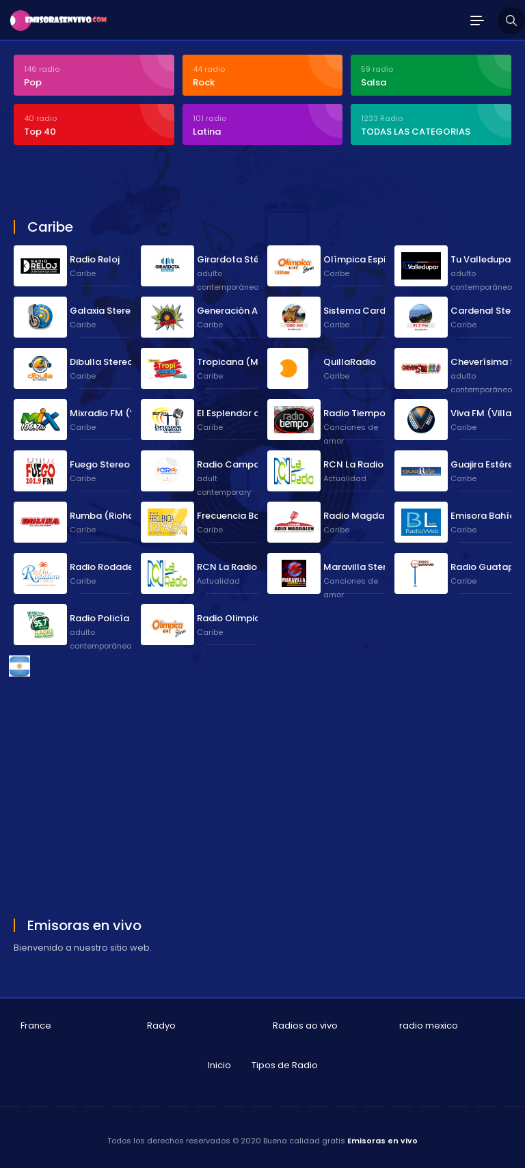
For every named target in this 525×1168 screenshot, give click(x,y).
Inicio (219, 1065)
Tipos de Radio (285, 1065)
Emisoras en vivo (382, 1140)
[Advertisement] (174, 183)
